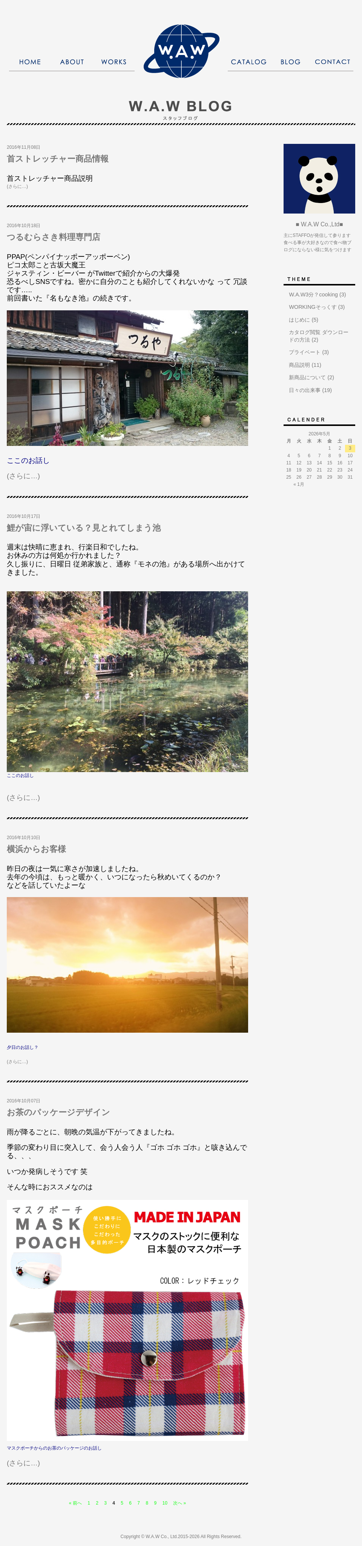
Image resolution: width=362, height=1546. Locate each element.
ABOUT (72, 62)
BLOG (290, 62)
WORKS (114, 62)
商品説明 (299, 365)
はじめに (299, 320)
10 (164, 1503)
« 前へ (75, 1503)
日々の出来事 (305, 390)
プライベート (305, 352)
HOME (30, 62)
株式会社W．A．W (182, 51)
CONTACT (332, 62)
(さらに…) (17, 186)
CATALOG (249, 62)
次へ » (179, 1503)
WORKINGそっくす (312, 307)
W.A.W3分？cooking (313, 294)
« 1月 (298, 484)
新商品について (307, 377)
